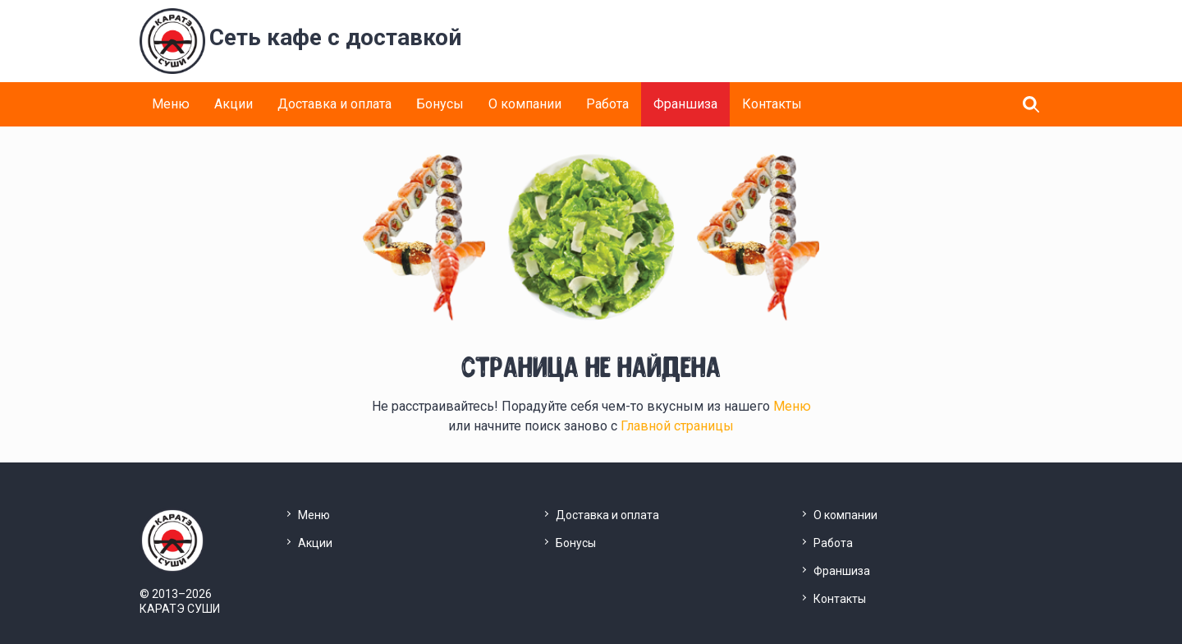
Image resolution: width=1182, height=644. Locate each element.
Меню (171, 104)
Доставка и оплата (334, 104)
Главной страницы (677, 426)
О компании (524, 104)
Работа (607, 104)
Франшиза (685, 104)
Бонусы (440, 104)
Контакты (772, 104)
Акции (233, 104)
